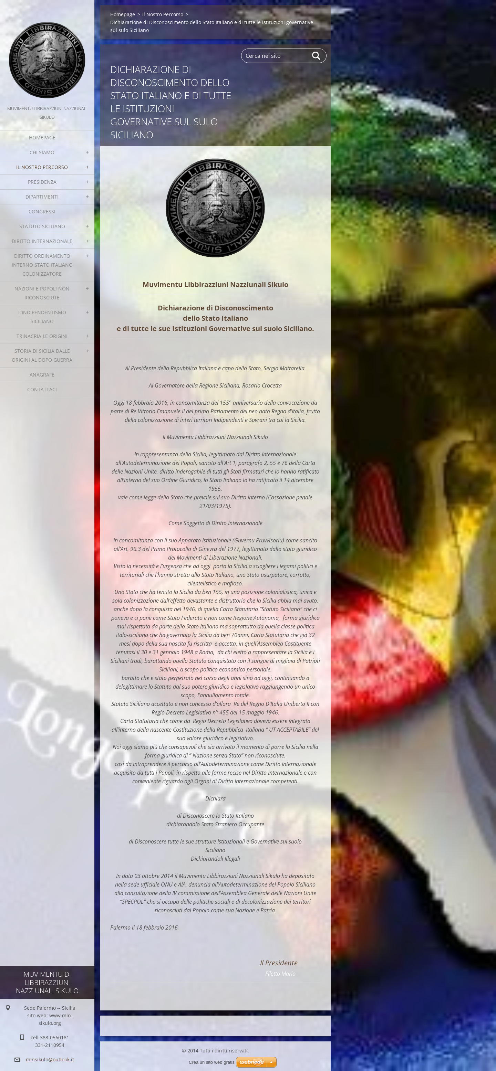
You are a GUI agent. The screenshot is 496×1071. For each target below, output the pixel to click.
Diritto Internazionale (42, 241)
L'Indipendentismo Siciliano (42, 317)
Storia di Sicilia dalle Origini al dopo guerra (42, 355)
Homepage (42, 137)
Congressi (42, 211)
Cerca (316, 56)
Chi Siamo (42, 152)
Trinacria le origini (42, 336)
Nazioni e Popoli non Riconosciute (42, 293)
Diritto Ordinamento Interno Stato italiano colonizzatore (42, 265)
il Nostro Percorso (42, 167)
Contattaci (42, 389)
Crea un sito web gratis (212, 1062)
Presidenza (42, 182)
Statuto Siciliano (42, 226)
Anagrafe (42, 374)
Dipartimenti (42, 196)
